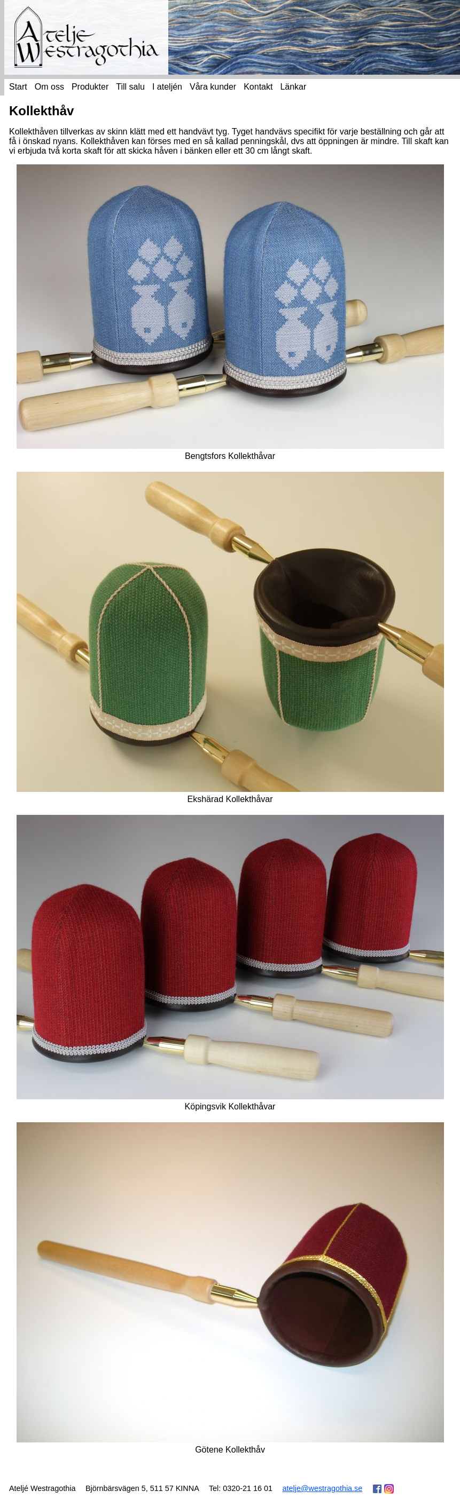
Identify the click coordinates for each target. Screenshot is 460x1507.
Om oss (49, 86)
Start (18, 86)
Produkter (90, 86)
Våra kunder (213, 86)
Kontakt (258, 86)
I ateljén (167, 86)
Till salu (130, 86)
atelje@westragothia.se (322, 1488)
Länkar (293, 86)
